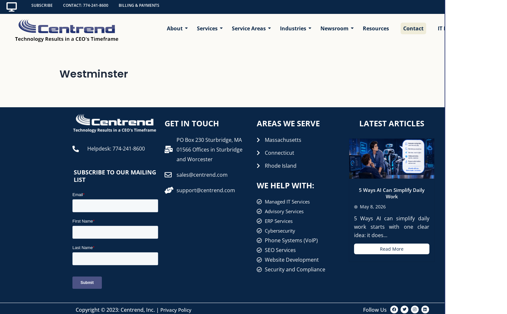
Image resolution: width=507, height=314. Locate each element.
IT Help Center (456, 24)
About (176, 24)
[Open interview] (482, 289)
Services (208, 24)
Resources (376, 24)
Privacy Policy (176, 307)
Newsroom (335, 24)
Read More (392, 246)
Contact (413, 24)
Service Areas (250, 24)
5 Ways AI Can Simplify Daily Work (391, 191)
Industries (294, 24)
